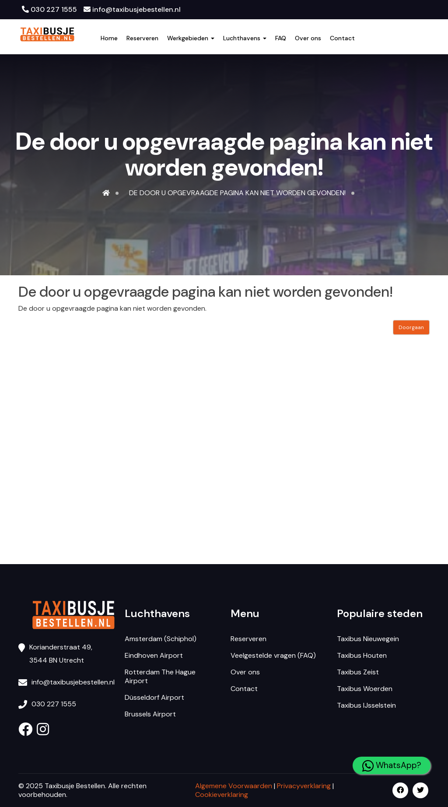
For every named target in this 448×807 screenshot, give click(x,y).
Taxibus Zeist (358, 672)
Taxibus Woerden (364, 688)
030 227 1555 (49, 9)
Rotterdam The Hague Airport (160, 676)
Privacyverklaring (304, 785)
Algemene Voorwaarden (233, 785)
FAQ (280, 38)
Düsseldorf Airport (154, 697)
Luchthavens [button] (244, 38)
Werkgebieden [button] (190, 38)
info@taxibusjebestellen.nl (132, 9)
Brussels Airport (150, 714)
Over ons (308, 38)
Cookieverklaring (221, 794)
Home (109, 38)
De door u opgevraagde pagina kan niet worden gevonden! (237, 192)
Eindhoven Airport (154, 655)
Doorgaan (411, 327)
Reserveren (142, 38)
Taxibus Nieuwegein (368, 638)
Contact (342, 38)
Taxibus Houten (362, 655)
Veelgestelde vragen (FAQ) (273, 655)
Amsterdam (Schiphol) (160, 638)
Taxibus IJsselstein (366, 705)
